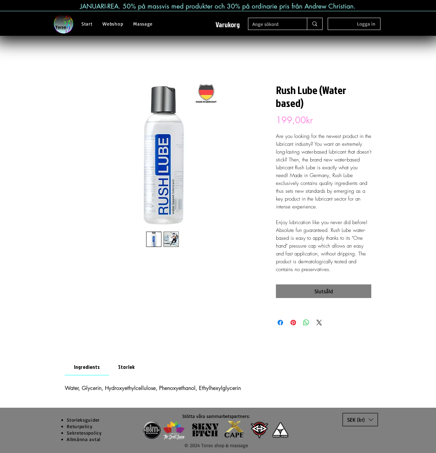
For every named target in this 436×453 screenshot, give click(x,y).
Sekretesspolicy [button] (84, 433)
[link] (87, 367)
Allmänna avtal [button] (83, 439)
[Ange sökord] (272, 24)
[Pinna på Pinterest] (293, 322)
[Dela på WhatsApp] (306, 322)
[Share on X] (319, 322)
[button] (232, 25)
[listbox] (360, 419)
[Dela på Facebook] (280, 322)
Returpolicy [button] (80, 426)
